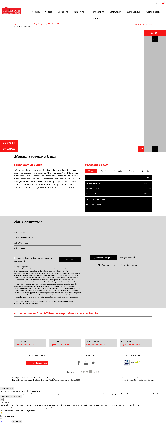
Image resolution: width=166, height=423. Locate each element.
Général (91, 171)
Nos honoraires (38, 380)
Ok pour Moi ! (16, 397)
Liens (46, 380)
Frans (44, 24)
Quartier (146, 171)
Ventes (48, 11)
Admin (51, 380)
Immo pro (79, 11)
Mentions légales (27, 380)
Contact (96, 18)
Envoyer (70, 259)
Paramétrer (5, 397)
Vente (39, 24)
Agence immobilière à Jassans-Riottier (25, 24)
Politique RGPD (75, 380)
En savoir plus (6, 421)
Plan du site (16, 380)
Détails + (104, 171)
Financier (118, 171)
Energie (132, 171)
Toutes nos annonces (61, 380)
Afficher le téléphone (103, 257)
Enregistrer (17, 421)
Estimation (115, 11)
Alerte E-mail (153, 11)
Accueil (36, 11)
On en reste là (7, 388)
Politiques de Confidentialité (51, 301)
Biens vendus (133, 11)
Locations (63, 11)
